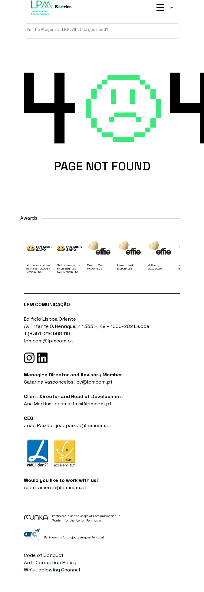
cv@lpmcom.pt (95, 382)
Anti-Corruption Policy (50, 562)
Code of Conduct (44, 555)
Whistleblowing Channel (52, 570)
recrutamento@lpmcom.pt (55, 487)
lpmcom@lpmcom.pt (48, 341)
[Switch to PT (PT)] (173, 7)
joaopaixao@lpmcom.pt (84, 425)
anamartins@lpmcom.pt (83, 404)
